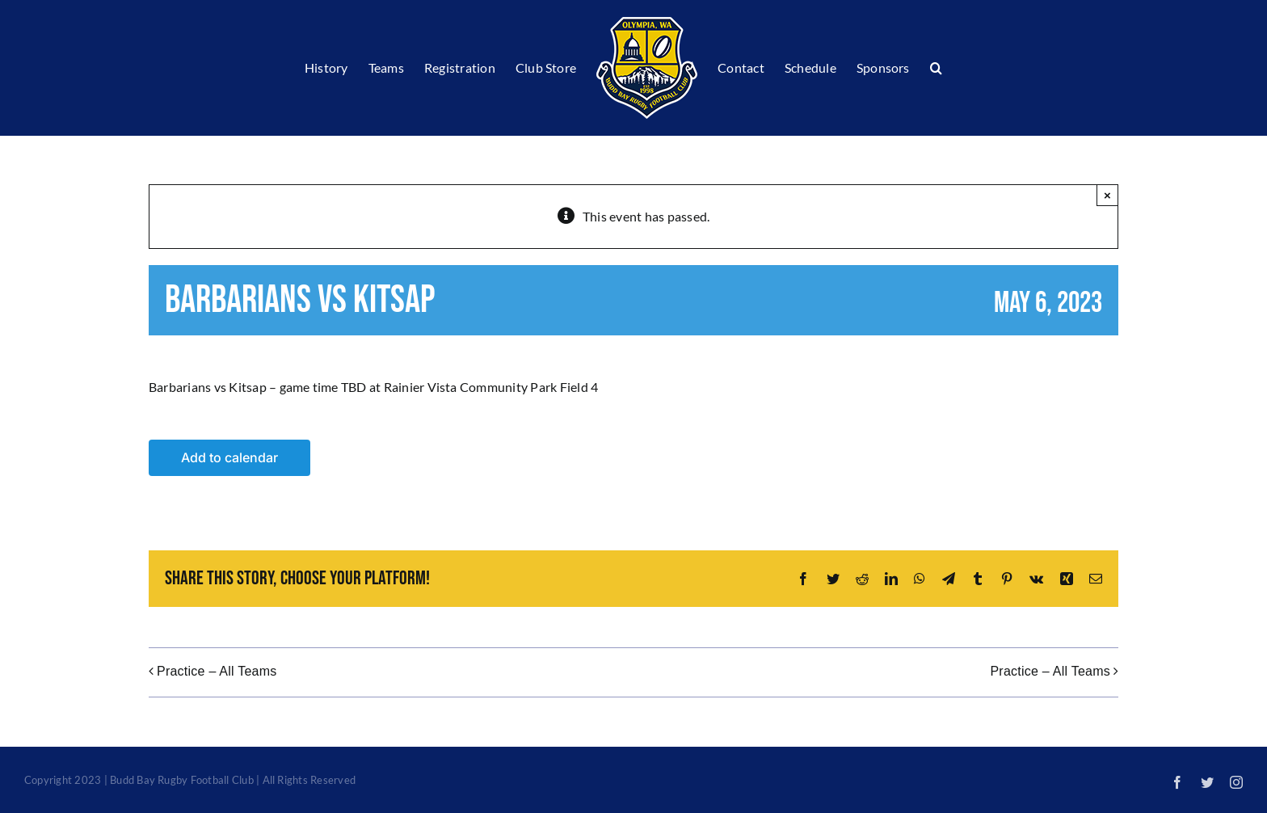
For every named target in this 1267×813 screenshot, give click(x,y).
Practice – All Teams (217, 671)
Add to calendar (229, 457)
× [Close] (1107, 195)
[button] (936, 68)
